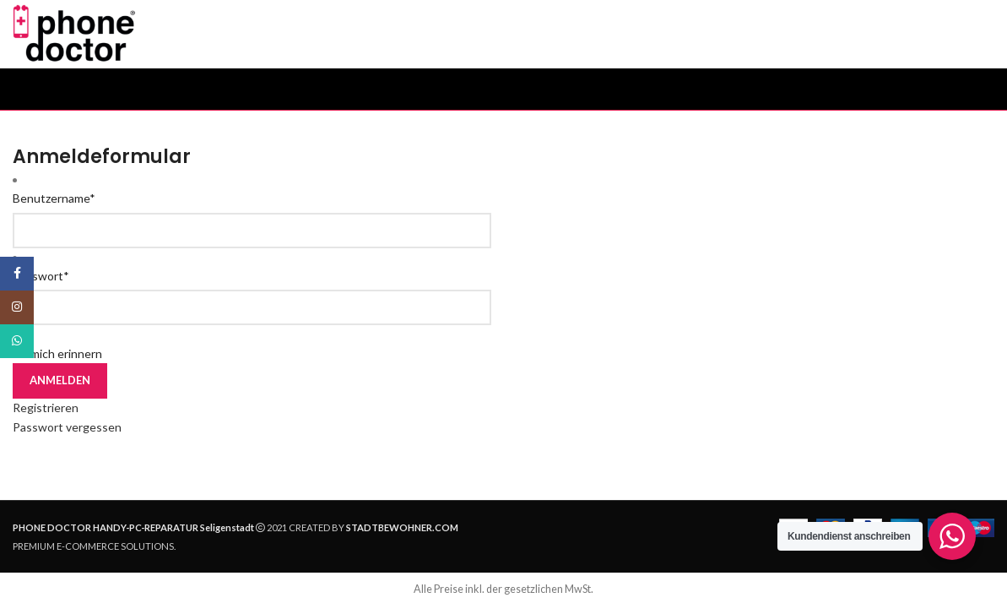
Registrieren (46, 415)
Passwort (41, 283)
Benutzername (54, 205)
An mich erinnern (57, 361)
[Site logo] (82, 37)
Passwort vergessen (67, 434)
